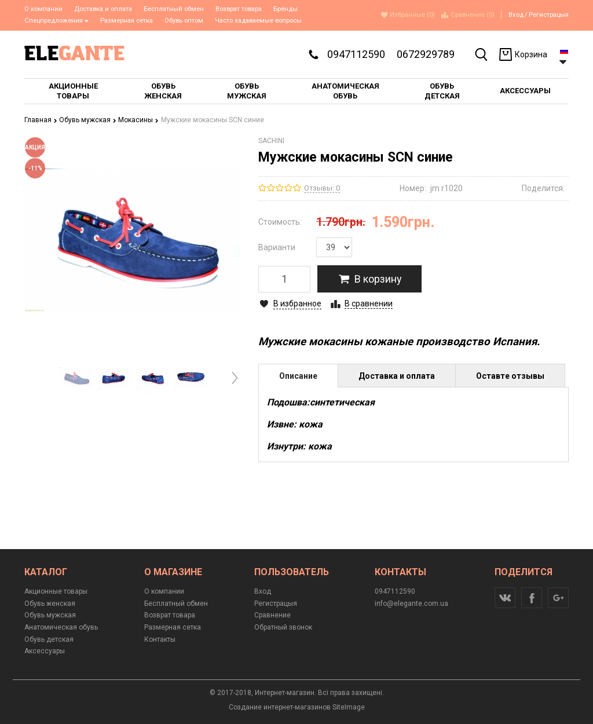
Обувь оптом (183, 20)
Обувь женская (49, 603)
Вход (516, 15)
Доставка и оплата (103, 9)
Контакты (159, 639)
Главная (40, 120)
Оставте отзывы (510, 376)
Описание (298, 376)
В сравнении (369, 303)
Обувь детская (49, 639)
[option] (76, 378)
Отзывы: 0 (322, 188)
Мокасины (138, 120)
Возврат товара (238, 9)
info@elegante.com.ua (411, 603)
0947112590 (356, 54)
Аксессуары (44, 651)
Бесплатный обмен (174, 9)
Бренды (285, 9)
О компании (43, 9)
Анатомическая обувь (61, 627)
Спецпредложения (56, 20)
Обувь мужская (87, 120)
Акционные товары (55, 591)
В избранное (297, 303)
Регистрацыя (549, 15)
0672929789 (426, 54)
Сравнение (272, 615)
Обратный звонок (283, 627)
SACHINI (271, 141)
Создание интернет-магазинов (280, 707)
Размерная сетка (126, 20)
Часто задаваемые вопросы (258, 20)
